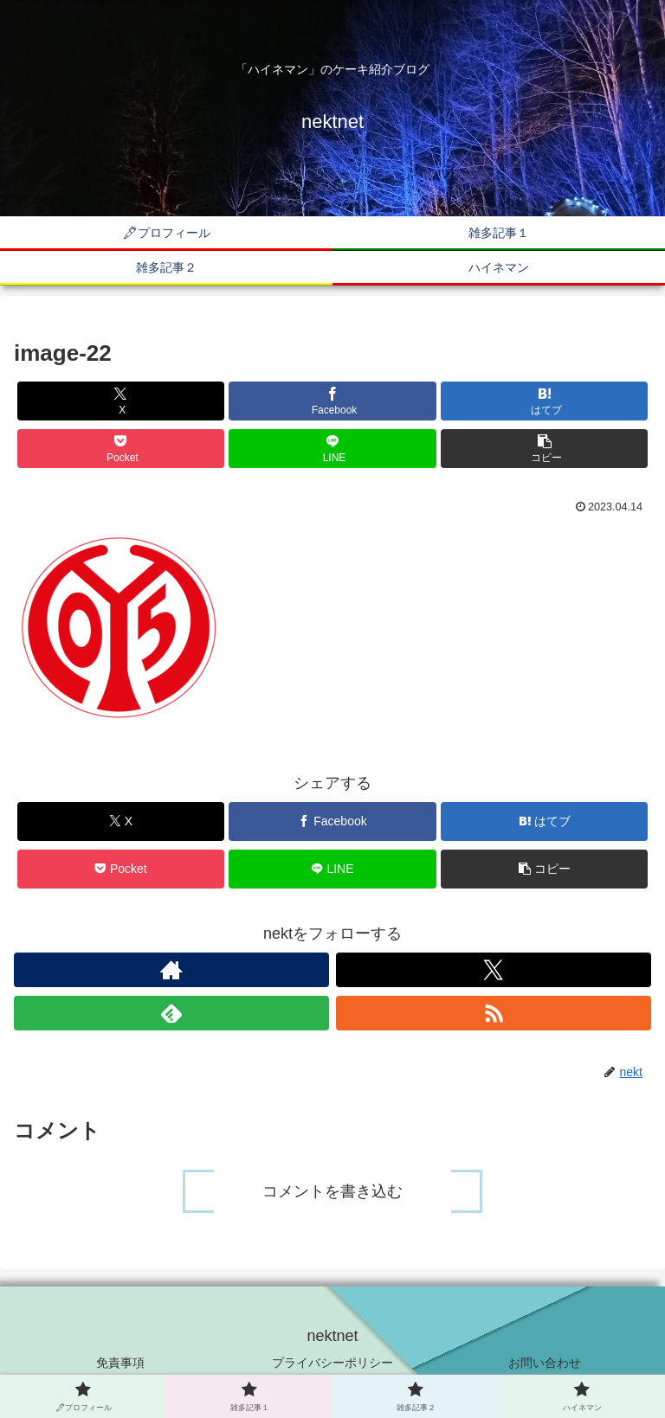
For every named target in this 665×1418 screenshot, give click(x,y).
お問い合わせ (544, 1363)
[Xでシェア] (120, 401)
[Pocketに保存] (120, 448)
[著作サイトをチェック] (171, 970)
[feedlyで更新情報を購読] (171, 1013)
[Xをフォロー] (493, 970)
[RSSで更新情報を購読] (493, 1013)
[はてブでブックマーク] (544, 401)
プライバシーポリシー (332, 1363)
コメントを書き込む (332, 1191)
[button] (544, 448)
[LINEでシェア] (332, 448)
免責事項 (120, 1363)
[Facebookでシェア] (332, 401)
